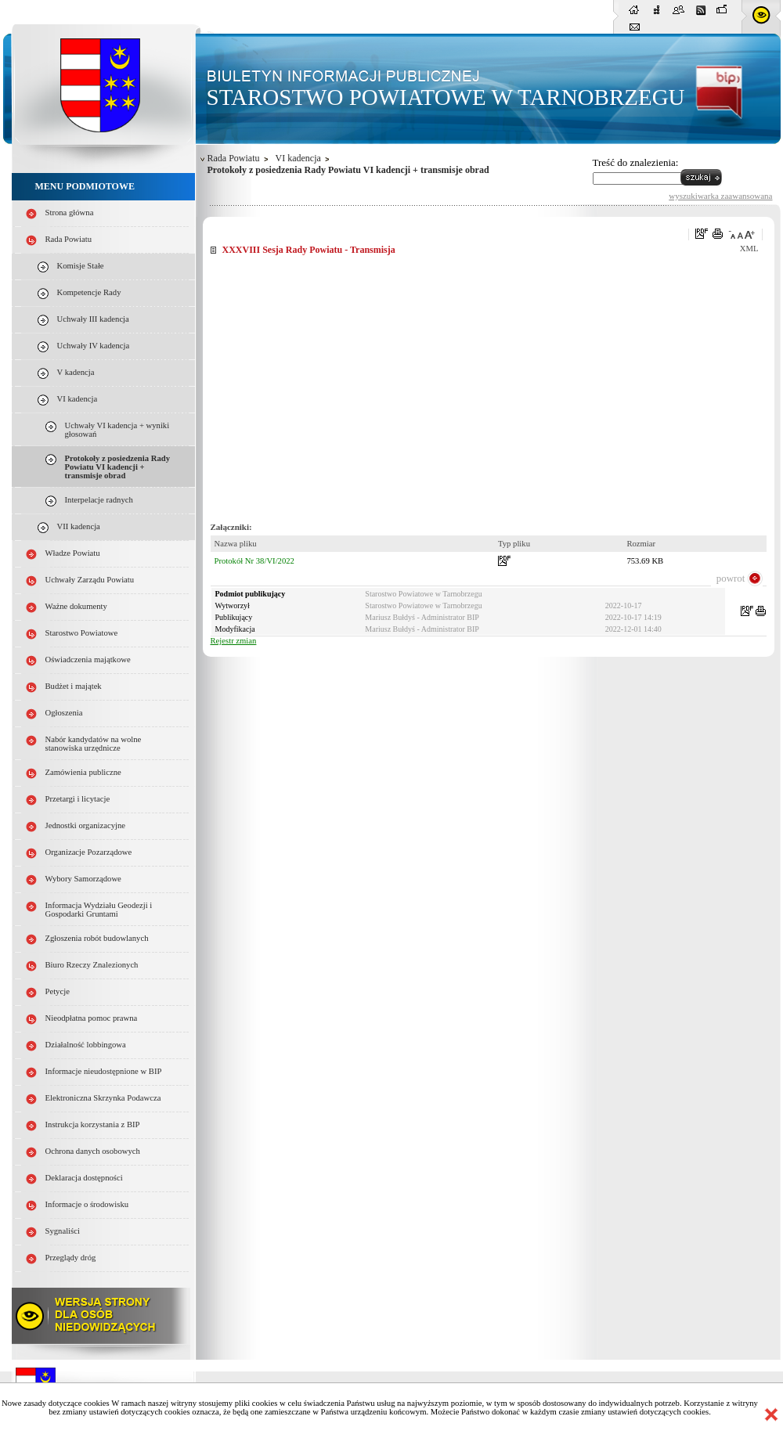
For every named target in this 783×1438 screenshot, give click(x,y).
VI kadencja (77, 399)
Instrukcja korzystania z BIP (92, 1124)
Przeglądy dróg (70, 1257)
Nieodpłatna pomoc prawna (91, 1018)
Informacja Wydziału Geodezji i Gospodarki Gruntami (99, 909)
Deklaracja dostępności (84, 1177)
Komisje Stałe (80, 265)
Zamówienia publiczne (83, 772)
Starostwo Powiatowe (81, 633)
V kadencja (76, 372)
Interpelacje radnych (99, 500)
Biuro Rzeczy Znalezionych (92, 964)
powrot (730, 578)
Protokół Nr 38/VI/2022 (254, 561)
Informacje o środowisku (87, 1204)
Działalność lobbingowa (85, 1044)
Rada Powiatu (68, 239)
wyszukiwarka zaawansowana (720, 195)
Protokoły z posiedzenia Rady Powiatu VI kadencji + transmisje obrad (118, 467)
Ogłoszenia (64, 712)
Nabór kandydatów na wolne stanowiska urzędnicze (93, 743)
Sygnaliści (62, 1231)
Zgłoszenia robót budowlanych (97, 938)
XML (749, 248)
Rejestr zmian (234, 640)
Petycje (57, 991)
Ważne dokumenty (76, 606)
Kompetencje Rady (89, 292)
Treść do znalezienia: (636, 162)
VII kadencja (78, 526)
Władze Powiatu (72, 553)
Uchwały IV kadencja (93, 345)
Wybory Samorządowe (83, 878)
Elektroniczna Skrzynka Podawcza (103, 1098)
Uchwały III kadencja (93, 319)
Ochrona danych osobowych (92, 1151)
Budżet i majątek (73, 686)
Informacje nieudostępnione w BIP (103, 1071)
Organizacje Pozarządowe (88, 852)
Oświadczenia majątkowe (88, 659)
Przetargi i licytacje (77, 799)
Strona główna (69, 212)
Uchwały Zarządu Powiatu (90, 579)
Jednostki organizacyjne (85, 825)
